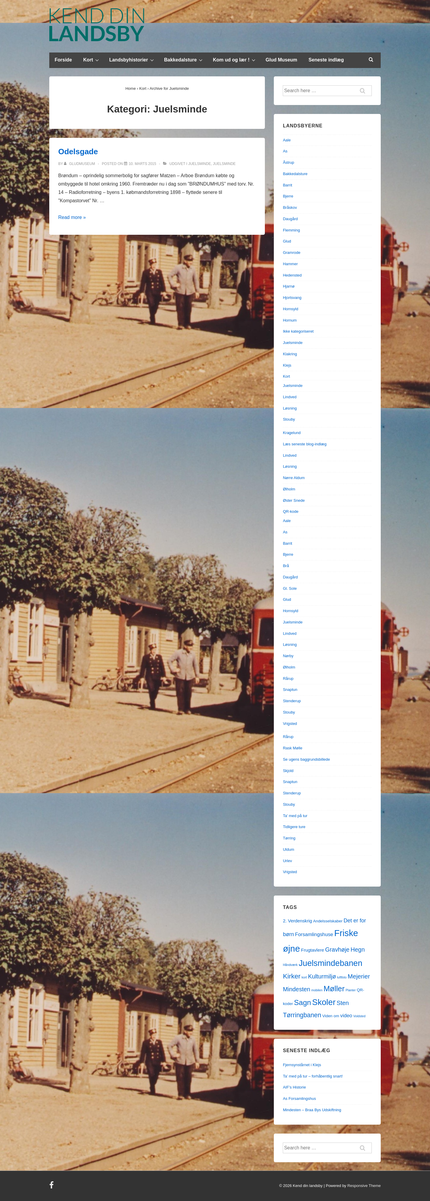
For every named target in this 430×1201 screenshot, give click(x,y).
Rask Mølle (292, 748)
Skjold (288, 770)
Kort (91, 59)
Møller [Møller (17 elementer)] (333, 988)
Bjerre (288, 196)
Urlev (287, 861)
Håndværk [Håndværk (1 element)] (290, 965)
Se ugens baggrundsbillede (306, 759)
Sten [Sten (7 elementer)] (343, 1003)
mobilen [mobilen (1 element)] (316, 990)
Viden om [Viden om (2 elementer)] (330, 1016)
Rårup (288, 678)
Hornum (290, 320)
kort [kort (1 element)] (304, 977)
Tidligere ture (294, 827)
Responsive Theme (364, 1185)
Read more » (72, 217)
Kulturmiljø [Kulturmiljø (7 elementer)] (322, 976)
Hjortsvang (292, 297)
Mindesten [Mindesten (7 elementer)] (296, 989)
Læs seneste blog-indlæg (304, 444)
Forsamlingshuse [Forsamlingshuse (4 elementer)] (314, 934)
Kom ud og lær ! (235, 59)
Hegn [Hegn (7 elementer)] (358, 949)
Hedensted (292, 275)
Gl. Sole (290, 588)
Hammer (290, 264)
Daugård (290, 219)
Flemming (291, 230)
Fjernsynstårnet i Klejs (302, 1065)
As (285, 151)
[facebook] (52, 1187)
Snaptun (290, 689)
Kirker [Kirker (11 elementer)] (291, 976)
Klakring (290, 354)
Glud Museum (281, 59)
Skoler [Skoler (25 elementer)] (323, 1002)
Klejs (287, 365)
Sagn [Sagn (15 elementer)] (302, 1002)
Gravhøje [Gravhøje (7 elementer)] (337, 949)
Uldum (288, 849)
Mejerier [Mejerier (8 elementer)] (359, 976)
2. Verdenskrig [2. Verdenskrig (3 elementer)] (297, 920)
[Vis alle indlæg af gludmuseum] (80, 164)
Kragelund (291, 432)
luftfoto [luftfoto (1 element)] (342, 977)
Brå (286, 566)
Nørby (288, 656)
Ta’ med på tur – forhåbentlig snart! (313, 1076)
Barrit (287, 185)
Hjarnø (288, 286)
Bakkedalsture (184, 59)
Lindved (290, 397)
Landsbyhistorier (132, 59)
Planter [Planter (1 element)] (350, 990)
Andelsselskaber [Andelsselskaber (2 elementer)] (328, 921)
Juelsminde (199, 164)
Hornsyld (290, 309)
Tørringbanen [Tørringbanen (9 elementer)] (302, 1015)
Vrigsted (290, 723)
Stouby (289, 419)
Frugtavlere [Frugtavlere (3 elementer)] (312, 950)
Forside (63, 59)
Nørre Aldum (294, 478)
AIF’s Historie (294, 1087)
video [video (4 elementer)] (346, 1015)
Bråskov (290, 207)
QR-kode (290, 511)
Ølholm (289, 489)
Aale (287, 140)
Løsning (290, 408)
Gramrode (291, 252)
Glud (287, 241)
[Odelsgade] (142, 164)
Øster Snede (294, 500)
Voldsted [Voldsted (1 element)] (359, 1016)
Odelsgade (78, 151)
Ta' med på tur (295, 815)
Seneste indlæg (326, 59)
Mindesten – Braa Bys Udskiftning (312, 1110)
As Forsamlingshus (299, 1098)
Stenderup (292, 701)
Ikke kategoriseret (298, 331)
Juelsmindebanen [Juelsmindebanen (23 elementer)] (330, 963)
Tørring (289, 838)
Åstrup (288, 162)
